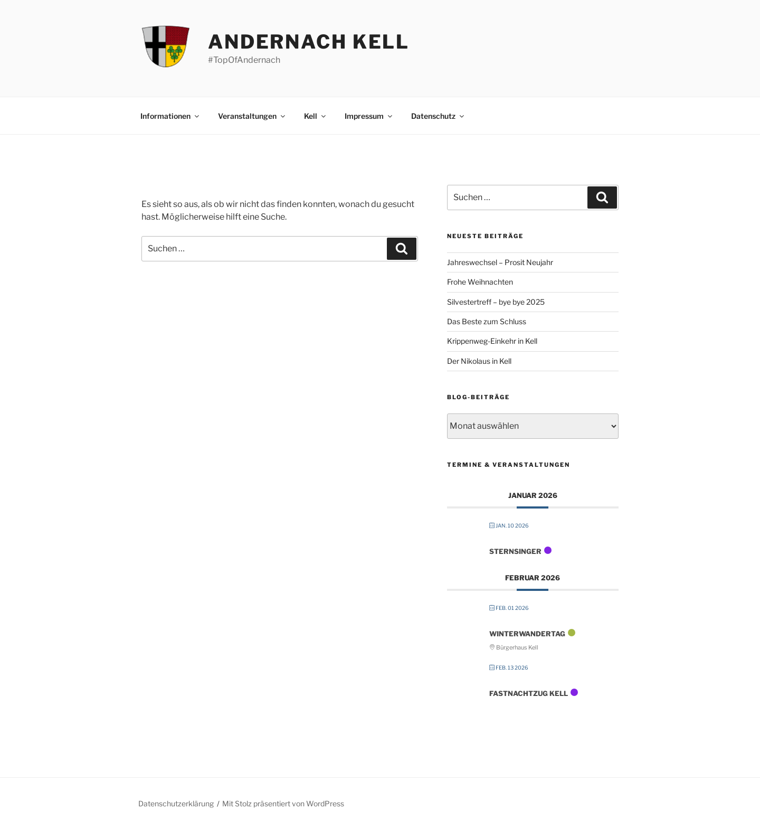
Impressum (369, 115)
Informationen (170, 115)
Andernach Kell (309, 41)
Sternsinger (515, 551)
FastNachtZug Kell (528, 693)
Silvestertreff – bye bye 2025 (496, 301)
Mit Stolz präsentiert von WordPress (283, 803)
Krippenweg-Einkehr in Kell (492, 340)
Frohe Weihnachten (480, 281)
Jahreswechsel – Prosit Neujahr (500, 262)
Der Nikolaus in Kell (479, 360)
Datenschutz (438, 115)
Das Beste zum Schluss (486, 321)
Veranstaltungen (252, 115)
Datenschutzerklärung (176, 803)
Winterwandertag (527, 633)
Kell (315, 115)
